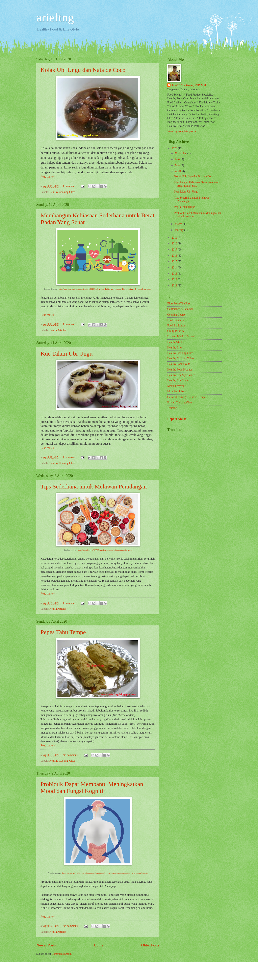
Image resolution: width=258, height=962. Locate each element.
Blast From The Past (178, 303)
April (178, 171)
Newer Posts (46, 945)
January (179, 230)
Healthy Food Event (178, 363)
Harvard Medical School (181, 336)
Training (172, 407)
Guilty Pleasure (175, 331)
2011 (175, 285)
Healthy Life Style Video (181, 375)
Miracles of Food (176, 391)
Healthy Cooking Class (62, 192)
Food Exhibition (176, 325)
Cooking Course (176, 314)
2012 (175, 279)
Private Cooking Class (179, 402)
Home (98, 945)
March (179, 223)
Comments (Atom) (62, 953)
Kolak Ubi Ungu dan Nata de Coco (83, 69)
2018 (175, 243)
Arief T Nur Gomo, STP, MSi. (189, 85)
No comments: (71, 755)
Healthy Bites (175, 347)
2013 (175, 273)
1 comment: (70, 186)
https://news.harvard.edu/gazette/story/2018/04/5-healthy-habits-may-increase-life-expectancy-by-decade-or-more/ (105, 289)
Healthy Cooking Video (180, 358)
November (181, 153)
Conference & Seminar (180, 308)
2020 (175, 148)
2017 (175, 249)
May (178, 165)
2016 (175, 255)
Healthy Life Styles (178, 380)
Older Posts (150, 945)
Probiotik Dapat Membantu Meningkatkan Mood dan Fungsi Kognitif (92, 787)
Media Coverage (176, 385)
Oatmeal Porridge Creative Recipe (186, 397)
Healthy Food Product (179, 369)
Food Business (175, 320)
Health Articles (57, 330)
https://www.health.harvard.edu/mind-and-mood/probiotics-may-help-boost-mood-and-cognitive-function (105, 873)
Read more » (48, 176)
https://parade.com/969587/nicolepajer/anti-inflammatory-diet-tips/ (105, 550)
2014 (175, 267)
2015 (175, 261)
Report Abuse (176, 419)
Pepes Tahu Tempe (63, 632)
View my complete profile (181, 131)
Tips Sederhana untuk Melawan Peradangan (94, 486)
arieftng (55, 17)
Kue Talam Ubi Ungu (67, 353)
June (178, 159)
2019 (175, 237)
